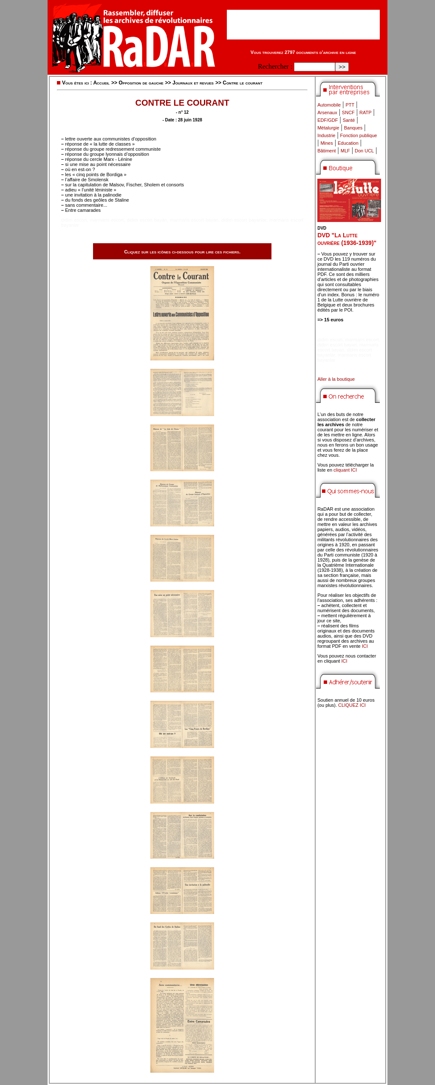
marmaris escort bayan (194, 219)
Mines (326, 143)
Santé (349, 120)
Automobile (329, 104)
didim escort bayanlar (243, 219)
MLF (345, 150)
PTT (349, 104)
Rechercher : (275, 66)
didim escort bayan (147, 219)
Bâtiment (326, 150)
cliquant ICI (345, 469)
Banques (353, 127)
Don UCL (364, 150)
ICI (365, 646)
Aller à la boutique (336, 379)
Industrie (326, 135)
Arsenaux (327, 112)
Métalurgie (328, 127)
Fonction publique (358, 135)
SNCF (348, 112)
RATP (365, 112)
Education (348, 143)
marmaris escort (107, 219)
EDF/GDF (327, 120)
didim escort (74, 219)
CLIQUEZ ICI (352, 705)
